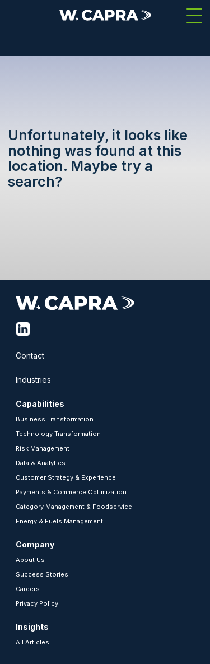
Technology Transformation (58, 434)
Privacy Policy (37, 603)
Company (35, 544)
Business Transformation (55, 419)
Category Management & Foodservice (74, 506)
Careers (28, 589)
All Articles (32, 642)
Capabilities (40, 403)
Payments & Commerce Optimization (71, 492)
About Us (30, 560)
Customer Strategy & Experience (66, 477)
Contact (30, 355)
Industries (33, 379)
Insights (32, 627)
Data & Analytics (41, 463)
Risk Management (42, 448)
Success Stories (42, 574)
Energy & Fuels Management (59, 521)
